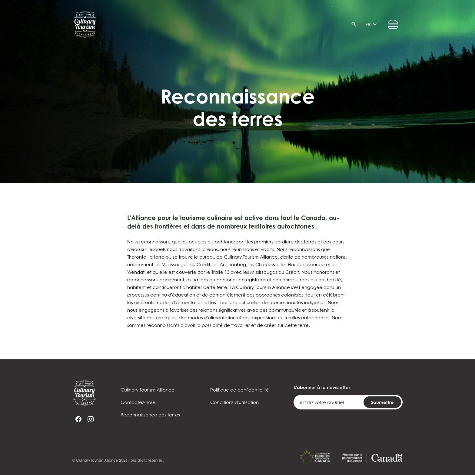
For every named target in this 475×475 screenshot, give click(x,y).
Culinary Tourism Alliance (147, 390)
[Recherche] (355, 24)
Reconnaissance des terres (150, 415)
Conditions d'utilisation (234, 402)
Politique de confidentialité (239, 390)
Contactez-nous (138, 402)
